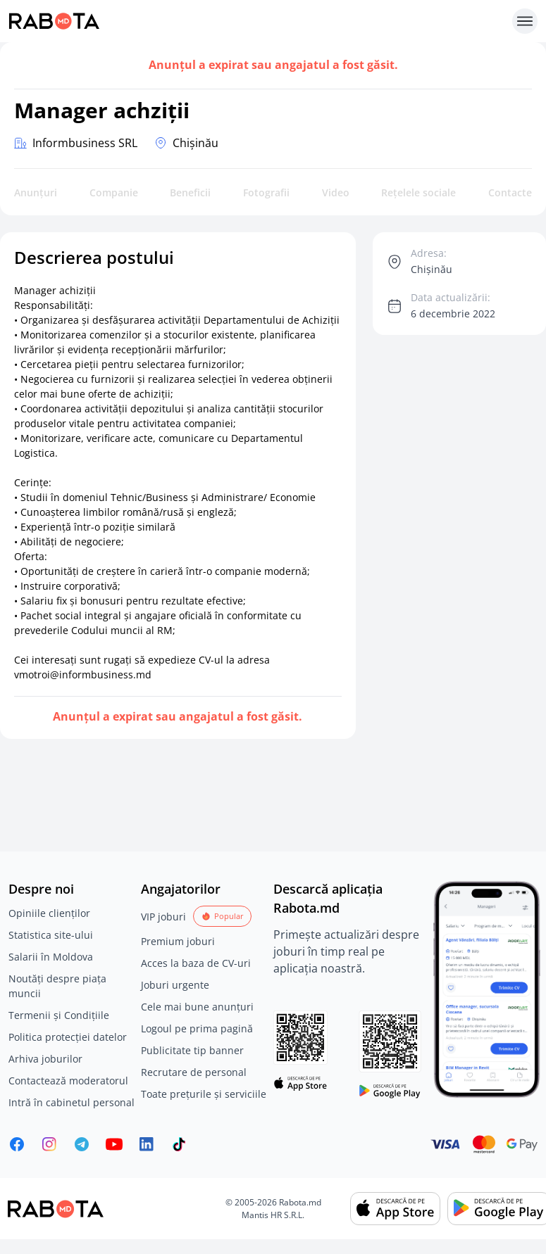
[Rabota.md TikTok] (179, 1144)
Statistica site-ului (50, 935)
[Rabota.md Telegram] (82, 1144)
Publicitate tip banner (192, 1050)
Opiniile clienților (49, 913)
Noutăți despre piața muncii (57, 986)
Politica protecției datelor (67, 1037)
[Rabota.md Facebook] (17, 1144)
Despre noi (41, 888)
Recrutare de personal (194, 1072)
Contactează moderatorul (68, 1080)
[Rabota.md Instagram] (49, 1144)
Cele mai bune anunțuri (197, 1006)
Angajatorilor (181, 888)
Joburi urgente (175, 985)
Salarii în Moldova (50, 956)
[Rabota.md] (257, 21)
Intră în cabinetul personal (71, 1102)
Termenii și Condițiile (58, 1015)
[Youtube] (114, 1144)
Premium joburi (178, 941)
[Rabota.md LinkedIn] (146, 1144)
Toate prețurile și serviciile (203, 1094)
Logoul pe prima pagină (197, 1028)
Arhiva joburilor (45, 1058)
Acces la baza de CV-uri (196, 963)
